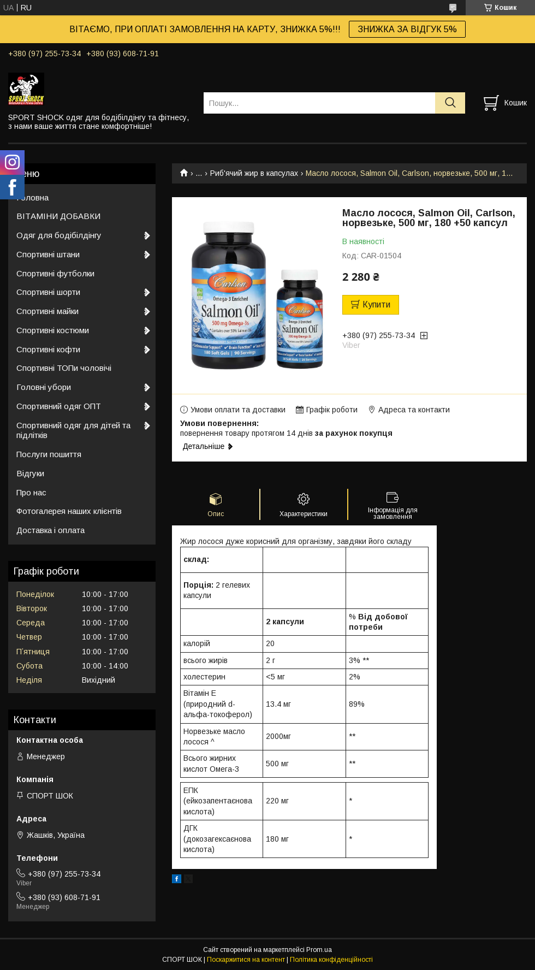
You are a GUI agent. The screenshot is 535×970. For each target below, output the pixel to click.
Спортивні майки (47, 311)
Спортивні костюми (52, 330)
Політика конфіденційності (331, 959)
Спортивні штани (48, 254)
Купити (376, 304)
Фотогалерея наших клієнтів (69, 511)
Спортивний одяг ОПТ (58, 406)
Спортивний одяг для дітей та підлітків (73, 430)
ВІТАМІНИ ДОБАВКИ (58, 216)
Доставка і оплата (50, 530)
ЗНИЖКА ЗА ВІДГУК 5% (407, 29)
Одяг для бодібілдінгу (59, 235)
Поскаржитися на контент (246, 959)
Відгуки (30, 473)
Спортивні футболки (55, 273)
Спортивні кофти (48, 349)
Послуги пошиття (48, 454)
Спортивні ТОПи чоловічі (63, 367)
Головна (32, 197)
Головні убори (43, 387)
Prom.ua (319, 950)
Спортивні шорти (48, 292)
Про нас (31, 492)
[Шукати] (450, 103)
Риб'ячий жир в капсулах (254, 173)
